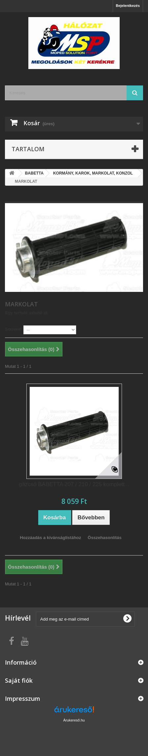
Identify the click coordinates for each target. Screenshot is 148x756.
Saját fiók (19, 680)
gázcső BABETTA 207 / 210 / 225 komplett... (74, 484)
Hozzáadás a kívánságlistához (50, 537)
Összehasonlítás (105, 537)
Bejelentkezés (128, 6)
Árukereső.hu (74, 720)
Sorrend (13, 329)
